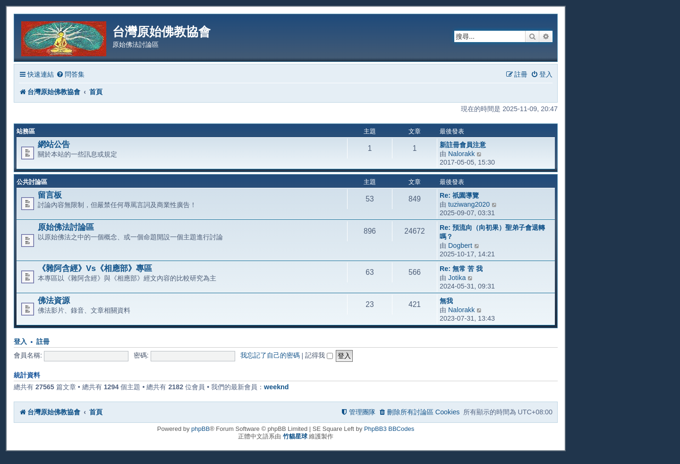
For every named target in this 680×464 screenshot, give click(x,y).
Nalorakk (461, 154)
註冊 (43, 341)
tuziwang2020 (469, 204)
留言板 (50, 195)
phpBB (200, 428)
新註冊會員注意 (463, 145)
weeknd (276, 387)
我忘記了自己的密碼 (270, 355)
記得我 (319, 355)
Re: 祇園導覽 (459, 195)
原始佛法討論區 (66, 227)
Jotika (457, 277)
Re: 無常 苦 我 (461, 268)
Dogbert (460, 245)
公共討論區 (32, 181)
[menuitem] (70, 74)
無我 (446, 301)
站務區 (26, 131)
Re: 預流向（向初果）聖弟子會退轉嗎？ (492, 232)
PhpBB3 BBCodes (389, 428)
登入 (20, 341)
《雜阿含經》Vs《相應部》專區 (95, 268)
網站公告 (54, 144)
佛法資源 (54, 300)
